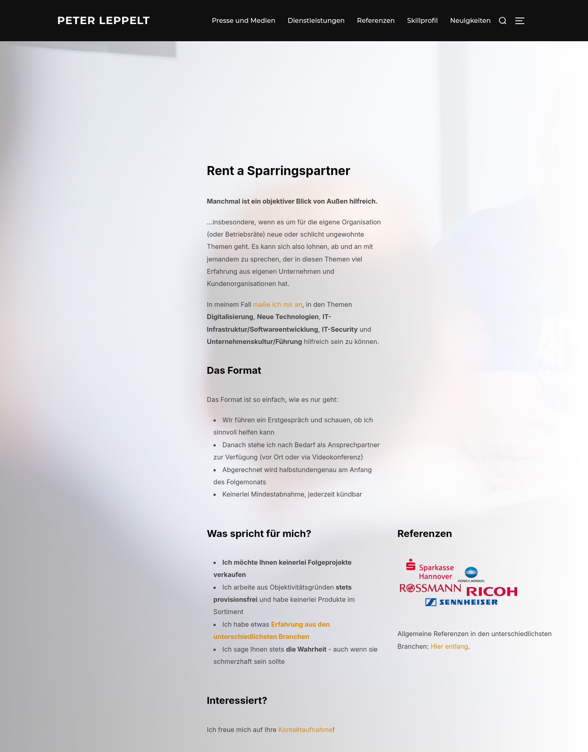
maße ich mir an (278, 304)
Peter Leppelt (103, 20)
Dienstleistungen (316, 20)
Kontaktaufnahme (305, 729)
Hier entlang (449, 646)
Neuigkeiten (470, 20)
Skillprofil (422, 20)
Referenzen (376, 20)
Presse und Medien (244, 20)
